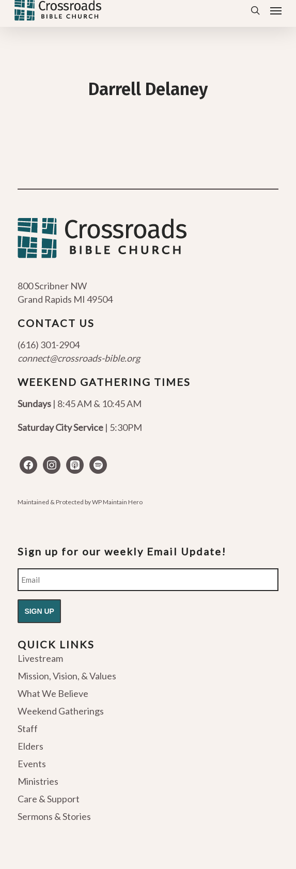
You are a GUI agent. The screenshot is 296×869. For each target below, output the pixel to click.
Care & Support (49, 798)
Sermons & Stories (54, 816)
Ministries (38, 781)
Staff (28, 728)
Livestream (40, 659)
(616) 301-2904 (49, 344)
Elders (30, 746)
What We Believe (53, 693)
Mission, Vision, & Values (67, 675)
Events (32, 763)
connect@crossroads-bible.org (79, 358)
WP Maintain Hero (117, 502)
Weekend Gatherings (61, 711)
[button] (276, 10)
